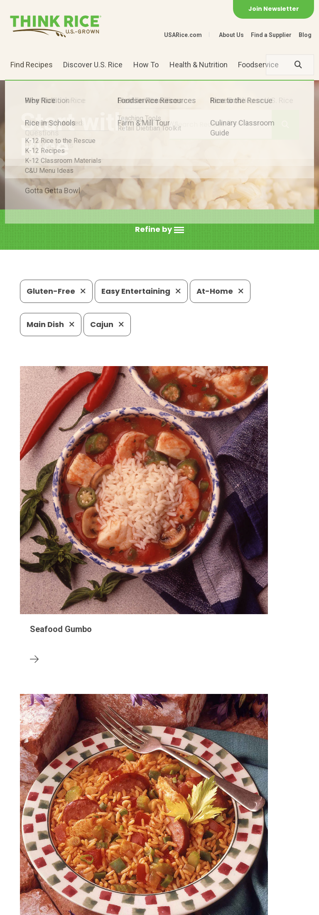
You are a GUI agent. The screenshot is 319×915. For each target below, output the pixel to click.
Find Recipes (31, 64)
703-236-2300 (101, 844)
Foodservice (258, 64)
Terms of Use (168, 904)
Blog (305, 35)
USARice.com (183, 35)
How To (146, 64)
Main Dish (51, 324)
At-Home (220, 291)
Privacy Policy (83, 904)
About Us (231, 35)
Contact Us (36, 904)
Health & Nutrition (198, 64)
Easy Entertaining (141, 291)
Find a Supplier (271, 35)
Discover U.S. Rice (93, 64)
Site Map (126, 904)
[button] (159, 229)
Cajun (107, 324)
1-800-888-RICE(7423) (178, 844)
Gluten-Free (56, 291)
